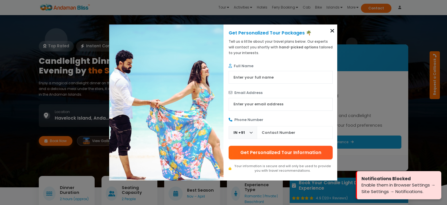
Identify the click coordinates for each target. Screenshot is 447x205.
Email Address (246, 92)
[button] (332, 31)
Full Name (241, 66)
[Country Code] (243, 132)
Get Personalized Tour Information (280, 152)
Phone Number (246, 119)
